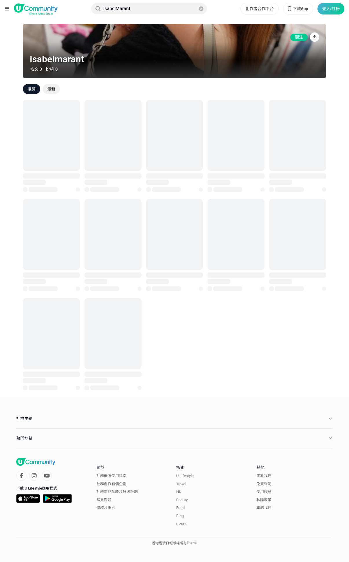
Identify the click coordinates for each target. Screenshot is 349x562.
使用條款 (263, 492)
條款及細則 (105, 507)
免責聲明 (263, 484)
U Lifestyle (185, 476)
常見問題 (103, 500)
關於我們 (263, 476)
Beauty (182, 500)
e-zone (181, 523)
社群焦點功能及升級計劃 (117, 492)
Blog (180, 516)
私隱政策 (263, 500)
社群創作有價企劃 (111, 484)
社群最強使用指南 (111, 476)
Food (180, 507)
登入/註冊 (331, 8)
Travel (181, 484)
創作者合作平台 (259, 8)
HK (178, 492)
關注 (299, 37)
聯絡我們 (263, 507)
